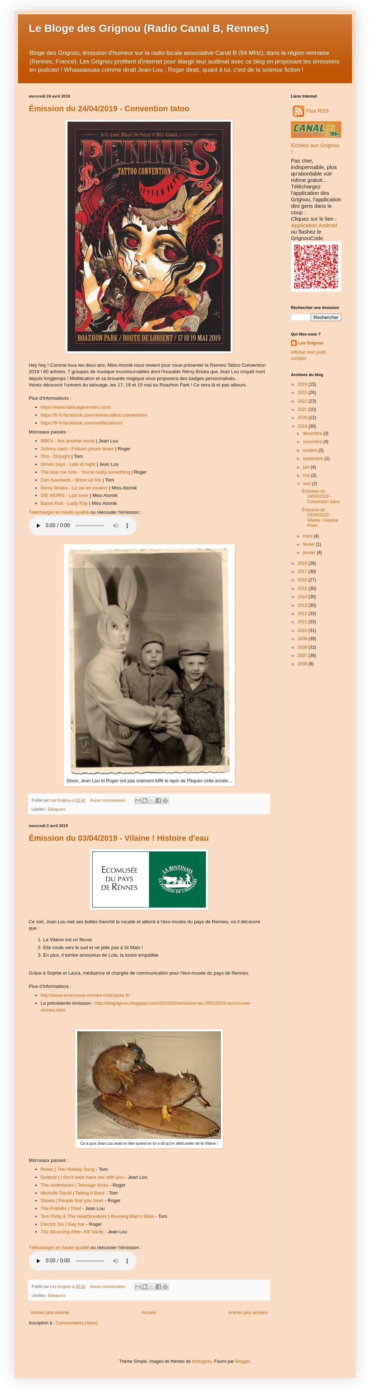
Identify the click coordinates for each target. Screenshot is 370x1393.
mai (307, 475)
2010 (303, 630)
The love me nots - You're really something (85, 472)
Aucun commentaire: (108, 800)
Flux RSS (311, 111)
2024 (303, 384)
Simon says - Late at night (68, 464)
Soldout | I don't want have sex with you (82, 1177)
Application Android (314, 225)
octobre (310, 450)
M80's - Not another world (68, 441)
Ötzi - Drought (55, 456)
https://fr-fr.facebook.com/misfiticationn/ (82, 423)
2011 (303, 621)
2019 (303, 426)
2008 (303, 647)
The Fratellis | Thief (61, 1208)
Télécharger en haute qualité (59, 512)
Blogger (242, 1361)
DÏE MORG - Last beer (64, 495)
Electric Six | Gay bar (63, 1224)
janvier (310, 552)
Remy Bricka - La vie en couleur (74, 488)
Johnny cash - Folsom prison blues (77, 448)
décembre (313, 433)
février (309, 544)
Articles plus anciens (248, 1312)
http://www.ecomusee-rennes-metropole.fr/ (85, 995)
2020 (303, 417)
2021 (303, 409)
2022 (303, 401)
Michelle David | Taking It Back (73, 1193)
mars (308, 536)
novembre (313, 441)
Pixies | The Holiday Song (68, 1169)
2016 (303, 579)
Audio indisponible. (83, 525)
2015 (303, 588)
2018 (303, 563)
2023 (303, 392)
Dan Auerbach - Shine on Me (71, 480)
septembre (313, 458)
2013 (303, 605)
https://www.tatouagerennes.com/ (76, 407)
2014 (303, 596)
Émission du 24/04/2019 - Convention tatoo (109, 108)
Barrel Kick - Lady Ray (64, 503)
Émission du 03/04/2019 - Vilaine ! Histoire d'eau (119, 838)
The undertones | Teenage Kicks (74, 1185)
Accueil (149, 1312)
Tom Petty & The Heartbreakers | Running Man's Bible (97, 1216)
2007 (303, 655)
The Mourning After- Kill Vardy (72, 1231)
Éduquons (57, 809)
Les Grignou (311, 343)
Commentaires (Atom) (77, 1323)
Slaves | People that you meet (72, 1200)
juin (307, 467)
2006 (303, 663)
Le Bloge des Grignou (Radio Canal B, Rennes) (149, 28)
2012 (303, 613)
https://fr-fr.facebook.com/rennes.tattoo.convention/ (94, 415)
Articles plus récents (50, 1312)
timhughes (202, 1361)
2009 (303, 638)
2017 (303, 571)
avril (307, 483)
